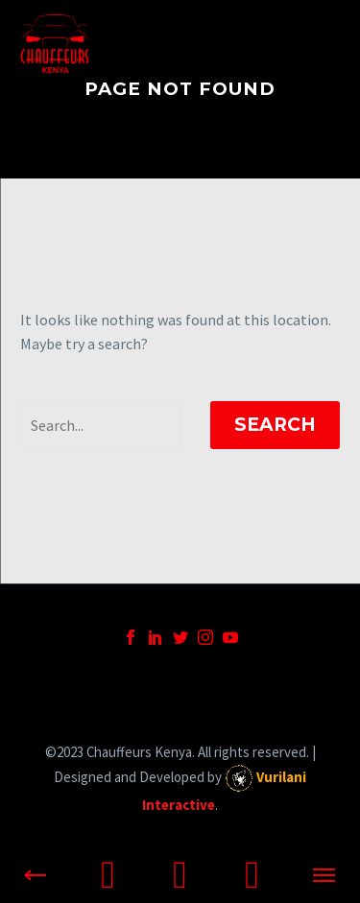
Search (275, 425)
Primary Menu (322, 45)
